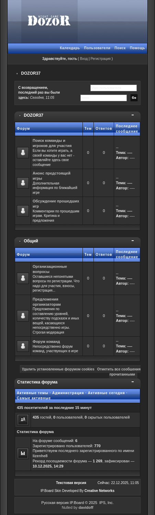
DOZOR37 (31, 73)
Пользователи (97, 48)
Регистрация (100, 59)
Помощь (137, 48)
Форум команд (46, 341)
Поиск (120, 48)
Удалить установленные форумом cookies (58, 369)
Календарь (70, 48)
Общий (31, 241)
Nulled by (77, 507)
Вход (84, 59)
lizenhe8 (40, 456)
